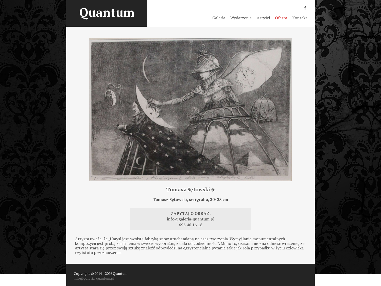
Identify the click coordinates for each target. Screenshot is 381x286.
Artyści (263, 18)
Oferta (281, 18)
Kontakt (299, 18)
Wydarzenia (241, 18)
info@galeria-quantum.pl (190, 219)
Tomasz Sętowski (190, 189)
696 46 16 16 (190, 225)
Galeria (218, 18)
